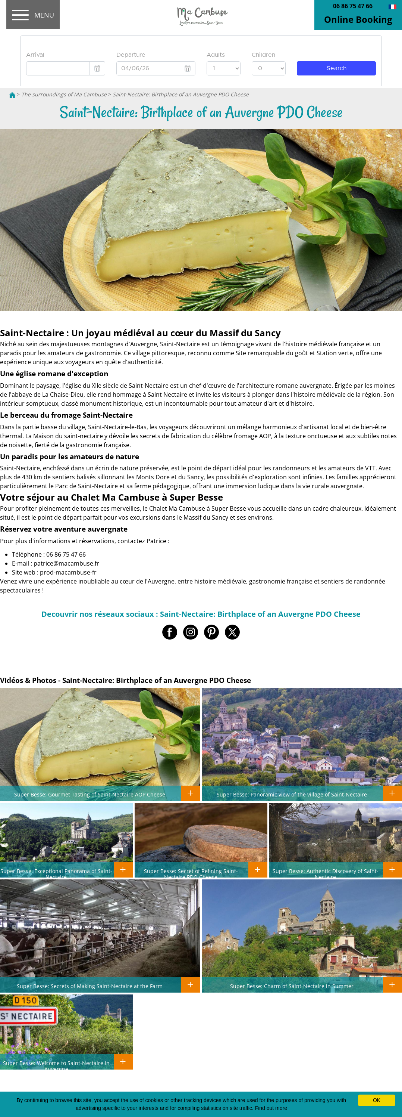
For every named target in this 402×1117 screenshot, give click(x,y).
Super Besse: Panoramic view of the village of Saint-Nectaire (292, 794)
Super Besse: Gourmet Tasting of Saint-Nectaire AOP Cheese (89, 794)
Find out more (271, 1108)
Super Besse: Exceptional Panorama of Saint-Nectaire (56, 873)
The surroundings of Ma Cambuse (64, 94)
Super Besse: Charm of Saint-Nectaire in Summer (292, 986)
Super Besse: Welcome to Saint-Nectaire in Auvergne (56, 1065)
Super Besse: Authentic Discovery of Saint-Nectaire (326, 873)
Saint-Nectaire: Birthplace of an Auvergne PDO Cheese (181, 94)
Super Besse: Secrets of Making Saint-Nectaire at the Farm (90, 986)
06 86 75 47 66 (353, 6)
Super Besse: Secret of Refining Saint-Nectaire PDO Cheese (191, 873)
